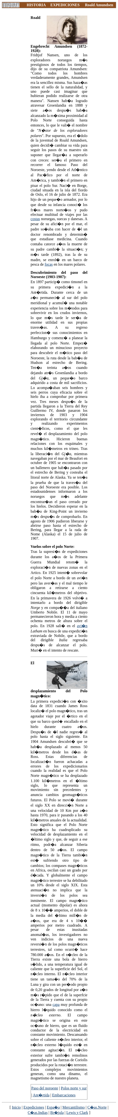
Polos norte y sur (74, 1088)
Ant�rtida (41, 1095)
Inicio (16, 1107)
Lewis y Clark (77, 1113)
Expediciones (33, 1107)
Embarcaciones (64, 1095)
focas (49, 264)
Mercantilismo (73, 1107)
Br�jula (57, 1113)
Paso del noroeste (44, 1088)
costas (35, 219)
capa (56, 1004)
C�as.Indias (38, 1113)
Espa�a (53, 1107)
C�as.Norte (97, 1107)
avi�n (82, 626)
